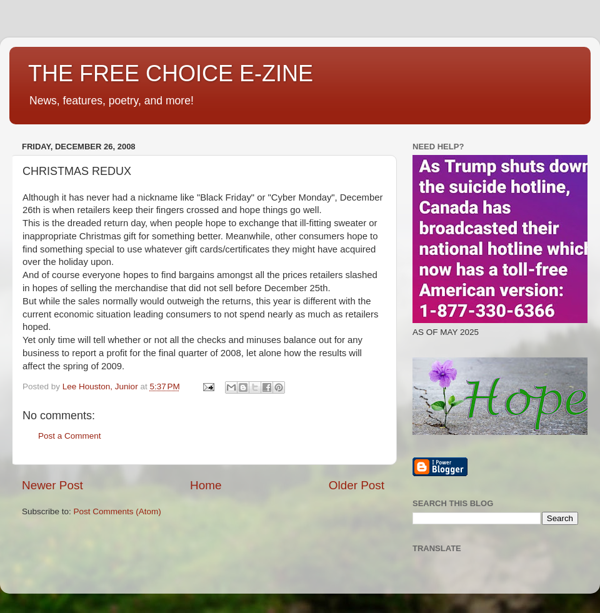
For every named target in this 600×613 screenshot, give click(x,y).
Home (205, 485)
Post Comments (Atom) (117, 511)
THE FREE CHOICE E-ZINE (170, 73)
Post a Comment (69, 436)
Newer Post (52, 485)
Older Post (356, 485)
